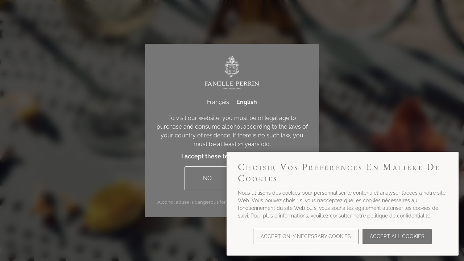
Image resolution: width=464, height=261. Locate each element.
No (207, 178)
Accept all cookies (397, 236)
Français (218, 102)
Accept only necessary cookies (306, 236)
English (246, 102)
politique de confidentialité (398, 216)
